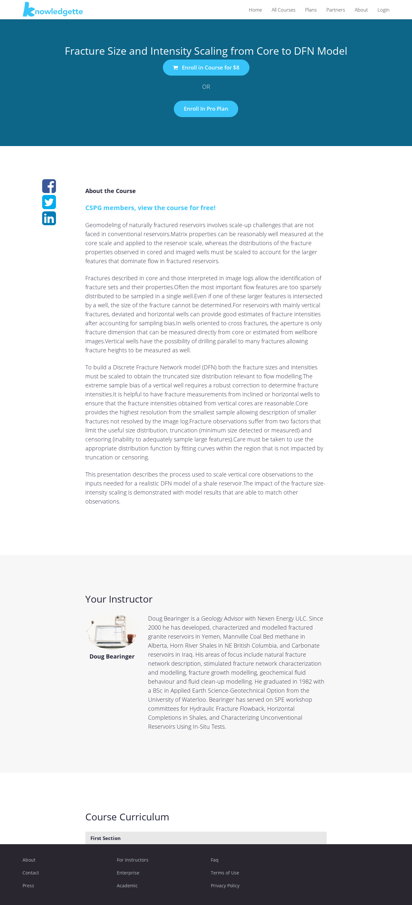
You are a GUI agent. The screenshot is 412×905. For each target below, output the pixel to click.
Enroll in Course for (206, 67)
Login (383, 9)
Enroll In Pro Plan (206, 108)
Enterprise (128, 873)
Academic (127, 885)
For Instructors (132, 860)
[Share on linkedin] (49, 222)
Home (255, 9)
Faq (215, 860)
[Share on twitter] (49, 205)
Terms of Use (225, 873)
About (361, 9)
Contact (31, 873)
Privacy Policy (225, 885)
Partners (335, 9)
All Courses (283, 9)
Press (28, 885)
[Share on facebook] (49, 189)
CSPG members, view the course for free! (150, 207)
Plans (311, 9)
